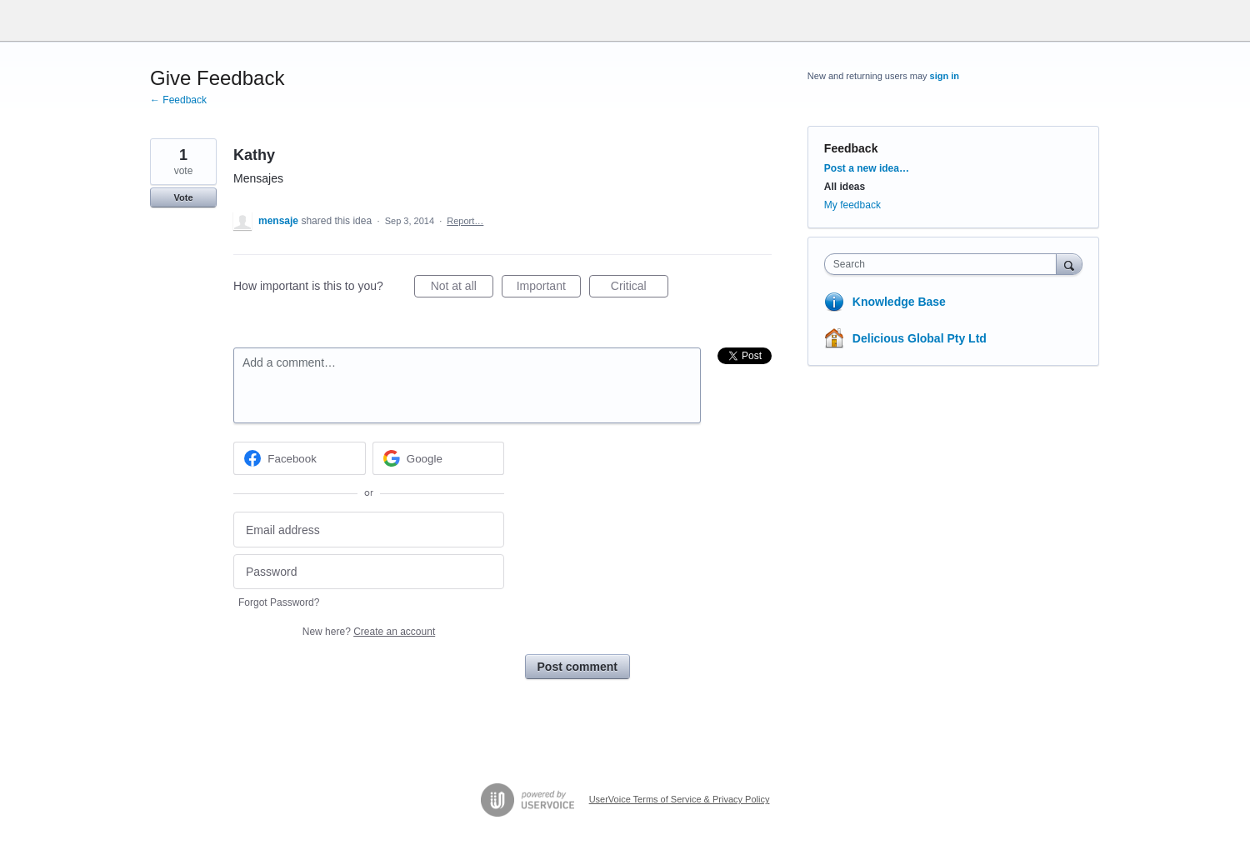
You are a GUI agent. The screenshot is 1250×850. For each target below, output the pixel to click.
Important (549, 288)
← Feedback (178, 100)
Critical (639, 288)
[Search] (1069, 263)
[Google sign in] (438, 458)
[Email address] (368, 530)
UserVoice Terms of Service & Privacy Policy (679, 799)
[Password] (368, 572)
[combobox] (944, 264)
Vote (182, 197)
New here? (368, 632)
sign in (944, 76)
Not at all (462, 288)
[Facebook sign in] (299, 458)
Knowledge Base (899, 301)
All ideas (844, 186)
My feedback (852, 205)
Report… (465, 221)
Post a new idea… (866, 168)
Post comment (578, 666)
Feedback (851, 148)
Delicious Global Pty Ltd (919, 338)
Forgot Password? (278, 602)
